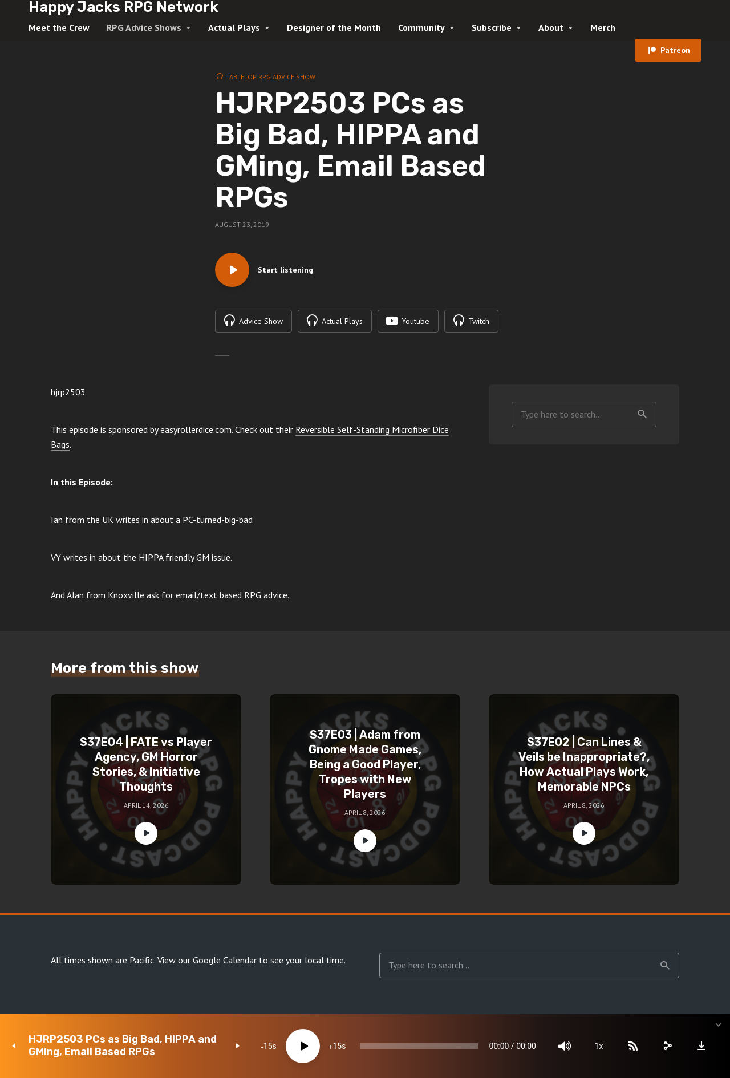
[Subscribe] (633, 1046)
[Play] (303, 1046)
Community (421, 27)
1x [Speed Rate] (599, 1046)
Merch (602, 27)
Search (642, 414)
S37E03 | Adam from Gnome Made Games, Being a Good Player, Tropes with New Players (365, 764)
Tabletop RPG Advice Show (270, 76)
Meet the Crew (59, 27)
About (550, 27)
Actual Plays (234, 27)
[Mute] (565, 1046)
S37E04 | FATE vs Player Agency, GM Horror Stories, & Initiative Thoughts (146, 764)
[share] (667, 1046)
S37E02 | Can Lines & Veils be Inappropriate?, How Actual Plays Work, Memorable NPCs (584, 764)
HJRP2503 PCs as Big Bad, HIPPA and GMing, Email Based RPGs (123, 1046)
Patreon (675, 50)
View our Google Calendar (207, 960)
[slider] (419, 1046)
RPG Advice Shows (144, 27)
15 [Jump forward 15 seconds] (337, 1046)
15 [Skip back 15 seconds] (268, 1046)
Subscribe (492, 27)
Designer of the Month (334, 27)
